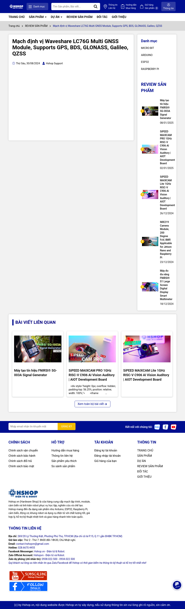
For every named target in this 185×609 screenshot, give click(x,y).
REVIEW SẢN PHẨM (79, 17)
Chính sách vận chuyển (23, 450)
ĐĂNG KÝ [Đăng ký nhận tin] (66, 426)
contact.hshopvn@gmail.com (32, 543)
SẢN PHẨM (36, 17)
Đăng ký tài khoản (105, 450)
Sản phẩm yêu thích (64, 461)
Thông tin (112, 7)
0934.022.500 (67, 559)
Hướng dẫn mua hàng (65, 450)
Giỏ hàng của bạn (105, 461)
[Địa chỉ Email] (42, 426)
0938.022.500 (49, 559)
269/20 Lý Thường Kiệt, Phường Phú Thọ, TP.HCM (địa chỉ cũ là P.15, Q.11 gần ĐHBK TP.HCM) (70, 536)
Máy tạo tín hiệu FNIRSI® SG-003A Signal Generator (165, 109)
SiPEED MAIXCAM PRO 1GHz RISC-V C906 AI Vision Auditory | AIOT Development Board (166, 147)
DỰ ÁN (55, 17)
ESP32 (145, 62)
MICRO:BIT (147, 48)
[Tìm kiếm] (95, 6)
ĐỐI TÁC (102, 17)
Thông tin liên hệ (62, 455)
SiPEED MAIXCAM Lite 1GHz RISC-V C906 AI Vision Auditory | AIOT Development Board (166, 192)
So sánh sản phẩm (63, 466)
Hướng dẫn (131, 7)
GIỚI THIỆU (119, 17)
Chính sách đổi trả (20, 461)
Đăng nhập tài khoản (107, 455)
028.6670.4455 (26, 547)
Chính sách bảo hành (21, 455)
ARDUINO (147, 55)
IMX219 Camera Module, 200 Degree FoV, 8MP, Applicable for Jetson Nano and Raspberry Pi (166, 240)
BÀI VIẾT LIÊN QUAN (35, 322)
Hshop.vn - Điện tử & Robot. (49, 551)
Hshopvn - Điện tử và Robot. (49, 555)
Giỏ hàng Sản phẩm (151, 7)
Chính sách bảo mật (21, 466)
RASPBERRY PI (150, 69)
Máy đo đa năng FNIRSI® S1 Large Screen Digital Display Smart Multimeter (166, 285)
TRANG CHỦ (16, 17)
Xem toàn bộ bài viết (92, 404)
